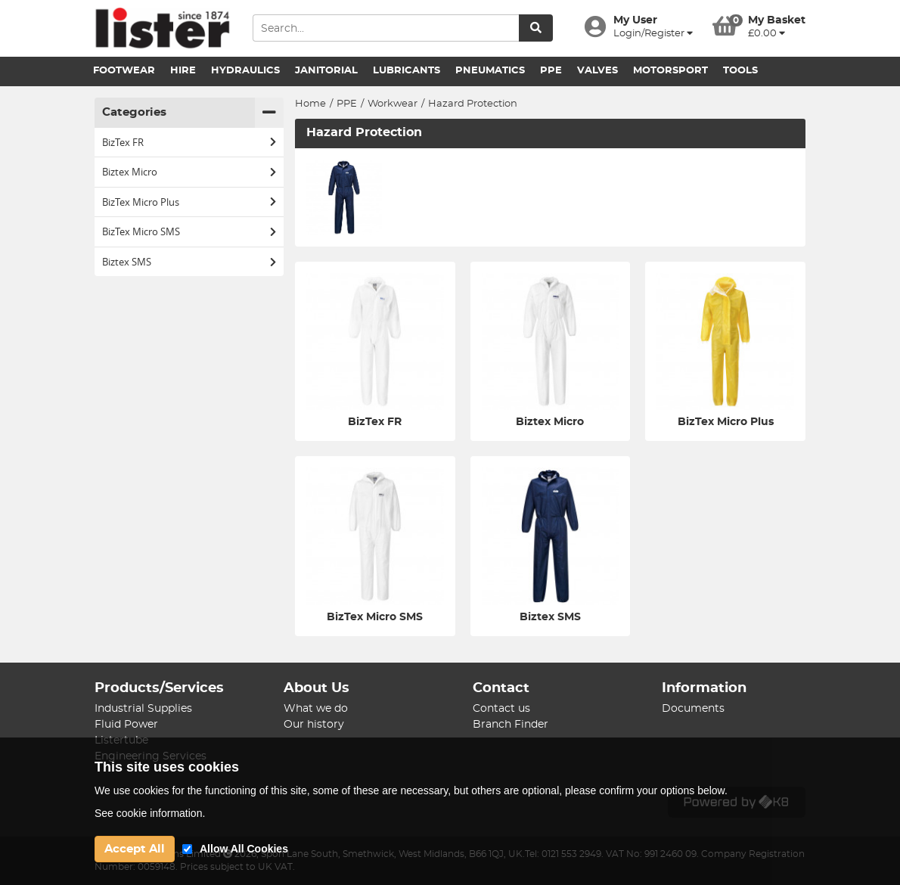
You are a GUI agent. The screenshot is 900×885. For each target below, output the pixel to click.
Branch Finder (510, 724)
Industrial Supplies (143, 708)
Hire (183, 71)
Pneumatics (490, 71)
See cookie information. (150, 813)
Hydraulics (245, 71)
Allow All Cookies (244, 849)
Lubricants (406, 71)
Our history (314, 724)
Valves (597, 71)
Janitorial (326, 71)
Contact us (501, 708)
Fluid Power (126, 724)
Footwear (124, 71)
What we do (316, 708)
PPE (551, 71)
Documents (693, 708)
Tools (740, 71)
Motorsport (670, 71)
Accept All (134, 849)
